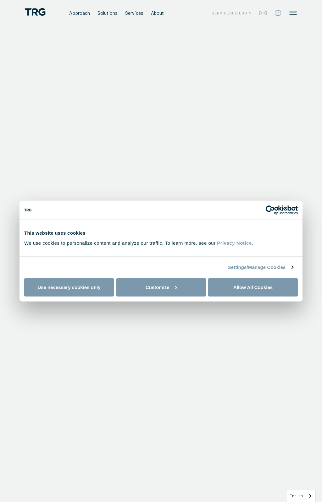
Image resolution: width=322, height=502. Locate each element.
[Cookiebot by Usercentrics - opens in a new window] (270, 210)
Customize (161, 287)
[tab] (278, 13)
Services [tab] (134, 13)
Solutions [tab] (107, 13)
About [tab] (157, 13)
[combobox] (301, 496)
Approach (79, 13)
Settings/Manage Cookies (257, 267)
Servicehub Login (232, 13)
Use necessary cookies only (68, 287)
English (296, 495)
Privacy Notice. (235, 242)
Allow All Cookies (253, 287)
